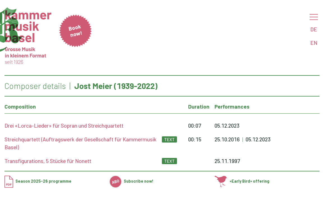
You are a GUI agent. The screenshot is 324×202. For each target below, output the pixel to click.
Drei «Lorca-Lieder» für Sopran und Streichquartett (63, 125)
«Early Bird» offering (242, 181)
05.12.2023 (227, 125)
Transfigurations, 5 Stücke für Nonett (47, 161)
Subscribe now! (131, 181)
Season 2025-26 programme (37, 181)
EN (313, 43)
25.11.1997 (227, 161)
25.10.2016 (227, 139)
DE (313, 29)
